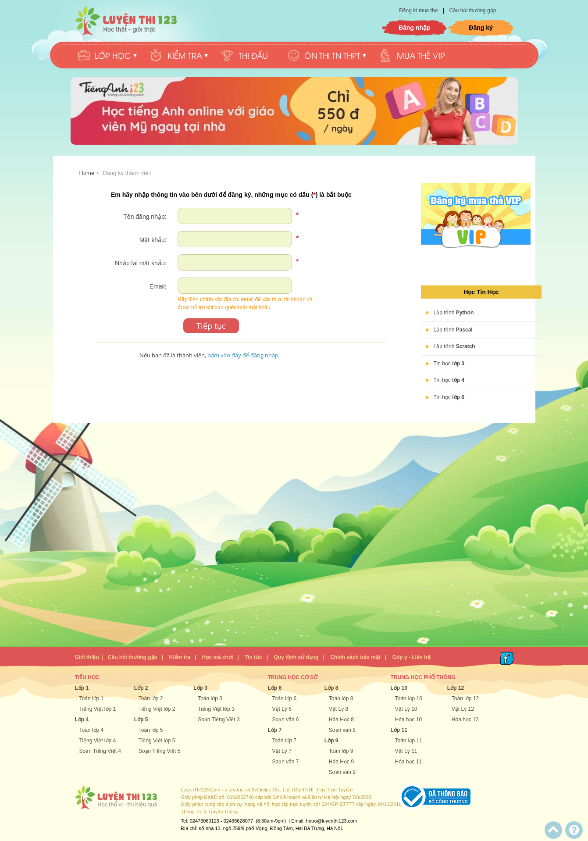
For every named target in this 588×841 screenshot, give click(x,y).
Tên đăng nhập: (144, 216)
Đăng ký (480, 27)
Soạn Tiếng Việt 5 (160, 751)
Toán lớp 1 (91, 698)
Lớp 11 (399, 730)
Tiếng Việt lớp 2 (157, 709)
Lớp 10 (399, 688)
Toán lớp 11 (408, 741)
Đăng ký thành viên (127, 173)
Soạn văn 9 (342, 772)
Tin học (449, 363)
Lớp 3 (200, 688)
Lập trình (454, 313)
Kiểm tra (179, 657)
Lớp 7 (275, 730)
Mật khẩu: (153, 239)
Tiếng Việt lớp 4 (97, 741)
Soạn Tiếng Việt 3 (219, 719)
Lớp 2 (141, 688)
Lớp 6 (275, 688)
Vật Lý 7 (282, 751)
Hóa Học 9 (341, 762)
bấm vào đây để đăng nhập (242, 355)
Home (87, 173)
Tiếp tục (211, 326)
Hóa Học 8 (341, 719)
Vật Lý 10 (406, 709)
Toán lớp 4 (91, 730)
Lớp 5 (141, 719)
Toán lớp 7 (284, 741)
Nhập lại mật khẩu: (141, 263)
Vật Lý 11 (406, 751)
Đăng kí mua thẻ (419, 10)
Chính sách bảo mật (355, 657)
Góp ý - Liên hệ (411, 657)
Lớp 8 (331, 688)
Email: (158, 286)
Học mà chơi (217, 657)
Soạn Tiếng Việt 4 (100, 751)
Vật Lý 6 (282, 709)
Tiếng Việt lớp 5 (157, 741)
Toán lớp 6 (284, 698)
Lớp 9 (331, 741)
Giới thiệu (87, 657)
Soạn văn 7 (285, 762)
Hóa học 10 (408, 719)
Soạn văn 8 (342, 730)
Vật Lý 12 (463, 709)
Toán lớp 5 (151, 730)
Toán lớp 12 (465, 698)
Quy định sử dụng (296, 657)
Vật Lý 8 (338, 709)
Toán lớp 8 (341, 698)
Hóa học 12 (465, 719)
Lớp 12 (455, 688)
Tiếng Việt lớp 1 (97, 709)
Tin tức (253, 657)
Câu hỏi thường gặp (472, 10)
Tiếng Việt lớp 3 (216, 709)
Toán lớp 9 (341, 751)
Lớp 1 (82, 688)
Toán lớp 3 (210, 698)
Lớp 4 (82, 719)
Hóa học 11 (408, 762)
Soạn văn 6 (285, 719)
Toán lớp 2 (151, 698)
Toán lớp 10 (408, 698)
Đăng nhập (415, 27)
